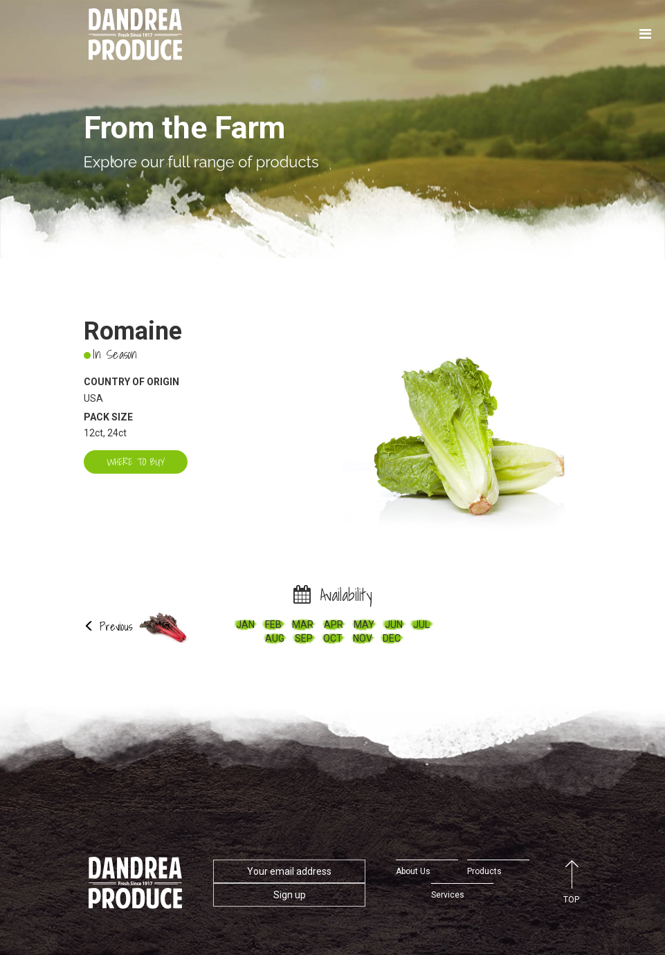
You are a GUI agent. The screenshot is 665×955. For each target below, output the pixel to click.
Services (447, 895)
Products (484, 871)
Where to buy (136, 462)
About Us (413, 871)
